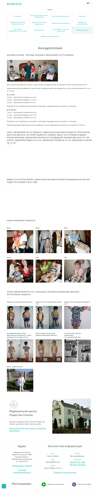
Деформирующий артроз (50, 36)
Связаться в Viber (80, 483)
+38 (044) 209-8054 (77, 464)
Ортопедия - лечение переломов (61, 30)
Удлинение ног (39, 30)
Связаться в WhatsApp (51, 483)
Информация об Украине (61, 23)
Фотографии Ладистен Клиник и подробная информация (27, 429)
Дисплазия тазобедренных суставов (17, 30)
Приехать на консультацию (82, 23)
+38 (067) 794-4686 (77, 462)
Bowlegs (14, 4)
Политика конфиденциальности (22, 471)
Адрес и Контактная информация (39, 23)
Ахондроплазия (82, 30)
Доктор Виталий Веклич (61, 16)
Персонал (82, 16)
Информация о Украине (22, 466)
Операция (17, 16)
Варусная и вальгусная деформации (39, 16)
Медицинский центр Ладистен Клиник (17, 23)
